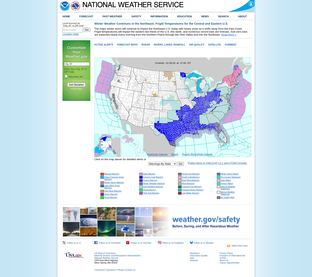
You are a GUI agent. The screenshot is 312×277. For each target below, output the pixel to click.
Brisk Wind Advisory (190, 180)
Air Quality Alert (227, 197)
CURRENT (230, 44)
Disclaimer (195, 253)
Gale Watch (226, 180)
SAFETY (136, 16)
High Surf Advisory (151, 193)
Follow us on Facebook (107, 243)
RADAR (145, 44)
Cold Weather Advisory (153, 187)
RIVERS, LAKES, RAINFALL (169, 44)
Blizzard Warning (111, 174)
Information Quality (199, 255)
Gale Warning (149, 174)
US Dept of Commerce (105, 253)
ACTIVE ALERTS (103, 44)
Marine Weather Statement (228, 193)
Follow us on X (71, 243)
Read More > (229, 34)
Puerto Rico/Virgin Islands (197, 154)
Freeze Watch (227, 183)
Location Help (70, 34)
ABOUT (242, 16)
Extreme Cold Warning (153, 177)
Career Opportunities (229, 263)
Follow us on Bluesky (202, 243)
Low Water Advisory (190, 193)
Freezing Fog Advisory (192, 187)
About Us (224, 260)
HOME (66, 16)
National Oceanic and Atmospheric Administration (117, 255)
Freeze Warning (150, 180)
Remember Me (76, 77)
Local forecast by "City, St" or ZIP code (73, 24)
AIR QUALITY (196, 44)
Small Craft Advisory (191, 177)
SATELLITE (214, 44)
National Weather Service (106, 258)
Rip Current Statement (231, 177)
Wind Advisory (188, 183)
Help (192, 258)
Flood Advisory (149, 190)
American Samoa (157, 154)
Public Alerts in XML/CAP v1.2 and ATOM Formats (217, 163)
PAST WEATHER (112, 16)
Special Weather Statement (228, 188)
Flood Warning (110, 197)
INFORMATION (159, 16)
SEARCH (223, 16)
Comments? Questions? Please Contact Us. (115, 270)
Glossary (194, 260)
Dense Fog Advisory (191, 174)
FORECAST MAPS (127, 44)
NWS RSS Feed (237, 246)
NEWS (205, 16)
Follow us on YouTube (138, 243)
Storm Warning (110, 194)
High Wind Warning (112, 191)
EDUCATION (184, 16)
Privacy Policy (76, 89)
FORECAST (86, 16)
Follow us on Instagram (171, 243)
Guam (174, 154)
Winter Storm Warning (114, 182)
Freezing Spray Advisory (192, 190)
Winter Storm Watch (229, 174)
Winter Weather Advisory (154, 183)
